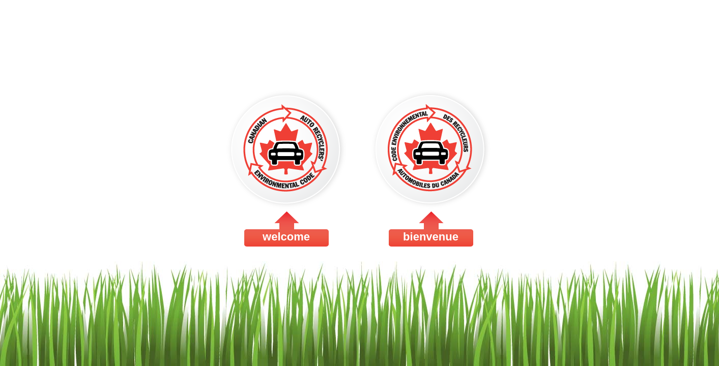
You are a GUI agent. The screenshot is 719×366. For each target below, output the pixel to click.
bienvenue (431, 166)
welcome (286, 166)
